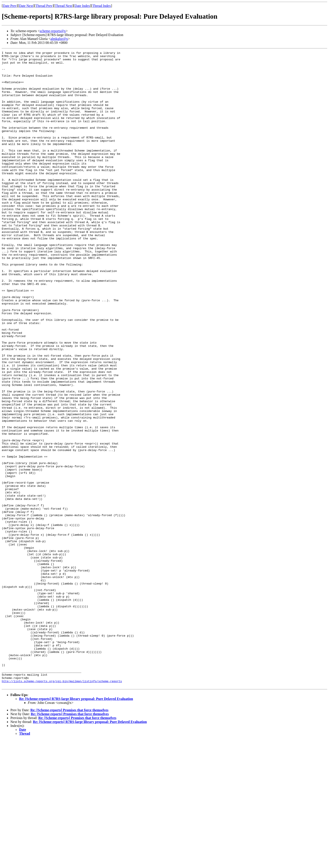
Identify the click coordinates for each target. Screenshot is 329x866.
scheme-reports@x (53, 31)
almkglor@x (59, 39)
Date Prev (10, 6)
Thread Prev (44, 6)
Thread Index (101, 6)
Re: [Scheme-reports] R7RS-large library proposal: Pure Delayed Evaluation (76, 826)
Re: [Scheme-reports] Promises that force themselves (69, 837)
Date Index (82, 6)
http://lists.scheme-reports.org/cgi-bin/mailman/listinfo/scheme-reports (62, 807)
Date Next (26, 6)
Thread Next (63, 6)
